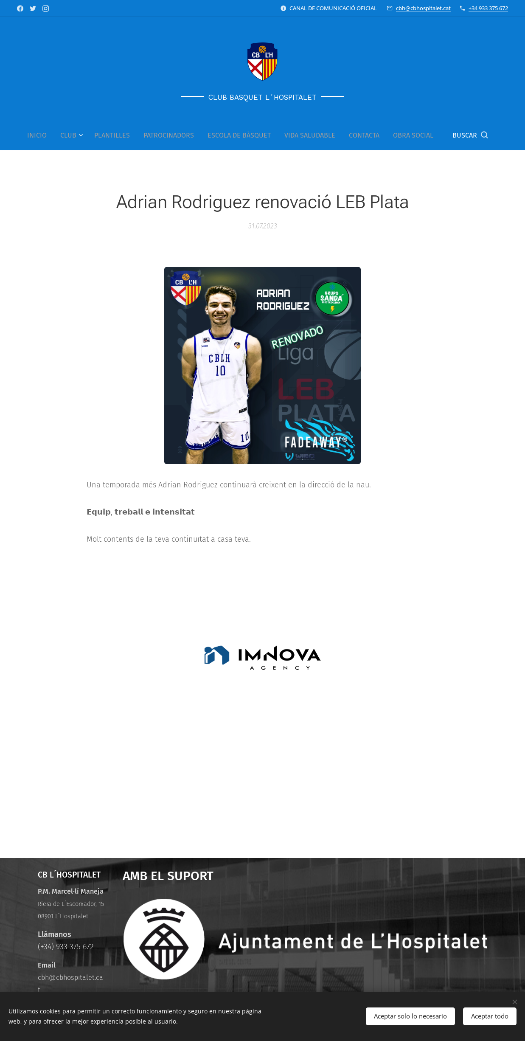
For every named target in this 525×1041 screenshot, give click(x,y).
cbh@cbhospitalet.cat (423, 8)
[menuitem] (40, 135)
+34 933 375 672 (488, 8)
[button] (470, 135)
